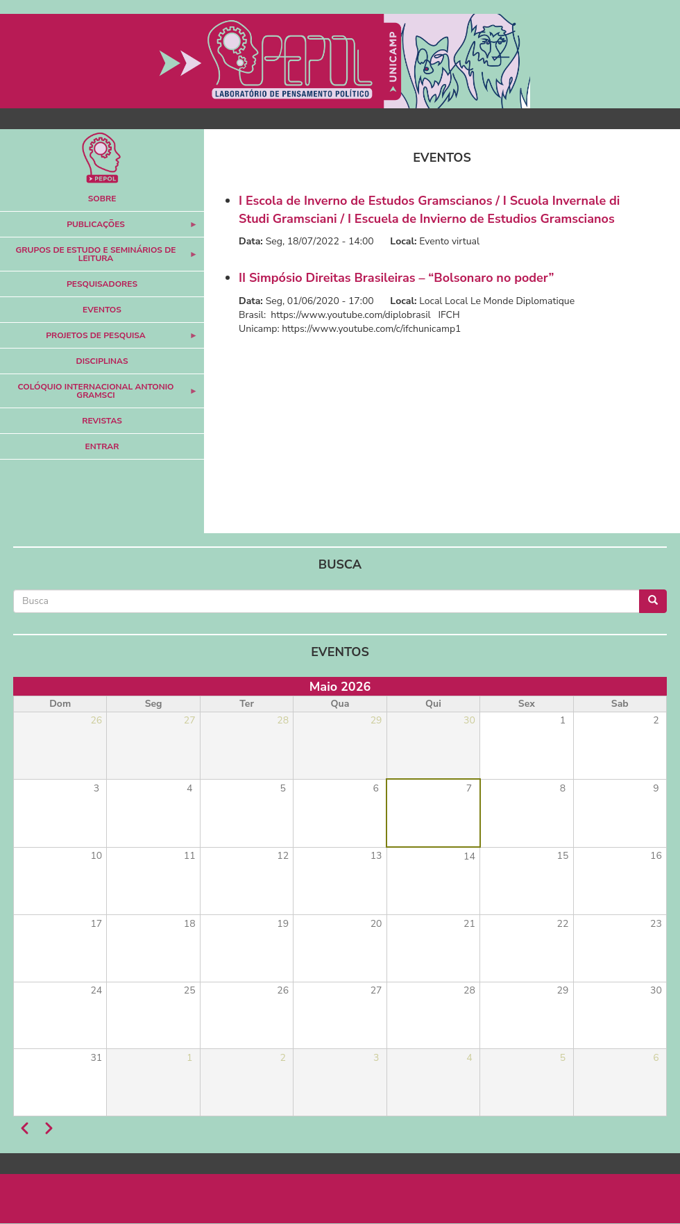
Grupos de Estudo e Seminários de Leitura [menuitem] (99, 257)
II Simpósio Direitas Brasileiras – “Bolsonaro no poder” (396, 277)
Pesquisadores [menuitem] (102, 284)
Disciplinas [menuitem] (102, 361)
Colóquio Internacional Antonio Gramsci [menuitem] (99, 394)
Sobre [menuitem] (102, 198)
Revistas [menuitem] (102, 420)
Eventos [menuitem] (102, 309)
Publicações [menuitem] (99, 228)
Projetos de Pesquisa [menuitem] (99, 339)
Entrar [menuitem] (102, 446)
